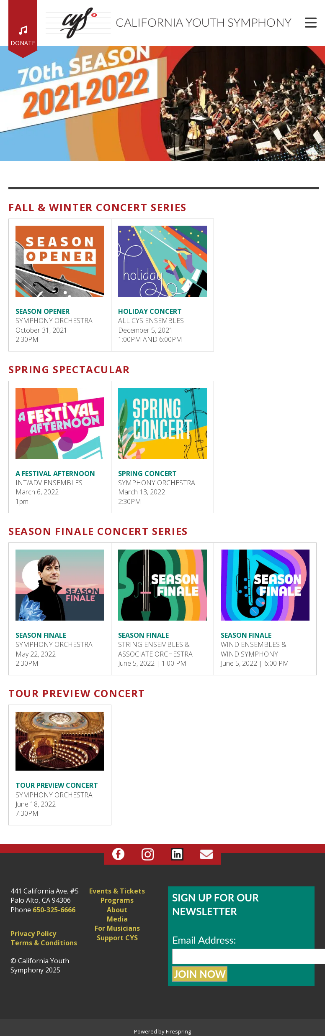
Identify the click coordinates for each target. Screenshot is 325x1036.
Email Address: (204, 940)
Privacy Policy (33, 933)
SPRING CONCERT (147, 473)
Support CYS (117, 937)
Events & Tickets (117, 891)
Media (117, 919)
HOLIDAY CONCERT (150, 311)
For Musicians (117, 928)
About (117, 909)
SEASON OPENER (42, 311)
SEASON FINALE (40, 635)
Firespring (178, 1031)
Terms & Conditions (43, 942)
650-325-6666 (54, 909)
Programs (117, 900)
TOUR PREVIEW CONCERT (56, 785)
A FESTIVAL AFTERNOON (55, 473)
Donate (22, 43)
